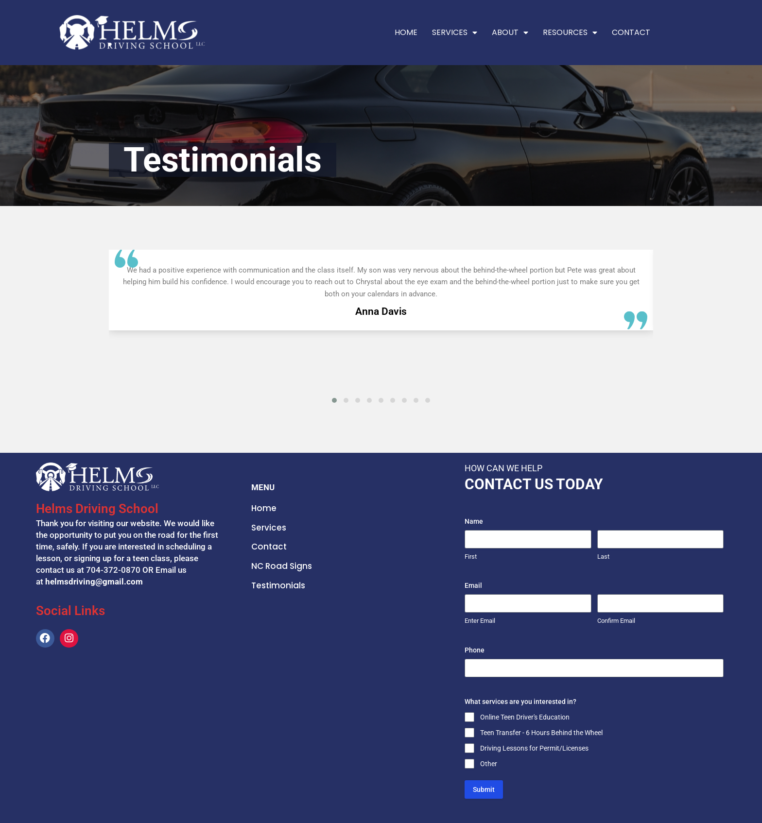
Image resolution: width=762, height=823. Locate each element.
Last (603, 556)
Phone (475, 650)
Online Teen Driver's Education (525, 717)
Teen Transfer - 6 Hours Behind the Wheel (541, 733)
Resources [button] (570, 32)
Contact (631, 32)
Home (406, 32)
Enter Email (480, 620)
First (471, 556)
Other (488, 764)
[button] (334, 400)
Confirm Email (616, 620)
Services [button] (454, 32)
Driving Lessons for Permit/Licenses (534, 748)
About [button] (510, 32)
